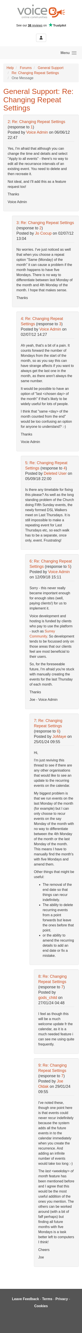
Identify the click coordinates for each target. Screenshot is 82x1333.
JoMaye (59, 736)
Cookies (41, 1306)
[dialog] (74, 1324)
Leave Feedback (25, 1299)
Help (10, 68)
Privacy (62, 1299)
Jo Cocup (43, 233)
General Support (50, 68)
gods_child (47, 997)
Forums (26, 68)
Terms (47, 1299)
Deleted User (55, 473)
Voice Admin (37, 132)
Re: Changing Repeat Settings (35, 73)
